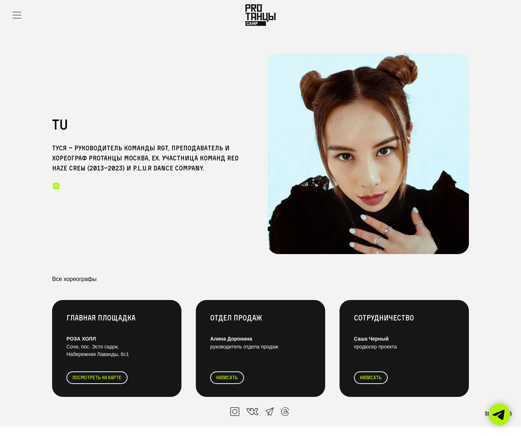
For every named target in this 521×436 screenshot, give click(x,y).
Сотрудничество (384, 317)
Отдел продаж (236, 317)
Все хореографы (74, 279)
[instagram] (56, 186)
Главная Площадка (100, 317)
